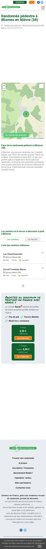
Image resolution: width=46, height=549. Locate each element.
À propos (20, 2)
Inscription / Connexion (23, 468)
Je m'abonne (23, 338)
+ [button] (4, 85)
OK (39, 546)
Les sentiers (13, 239)
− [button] (4, 88)
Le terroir (32, 239)
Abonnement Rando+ (23, 473)
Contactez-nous (23, 488)
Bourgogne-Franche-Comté (33, 25)
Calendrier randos (23, 478)
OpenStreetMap (32, 138)
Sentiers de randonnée (12, 25)
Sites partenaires (23, 483)
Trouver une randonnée (23, 458)
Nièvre (3, 28)
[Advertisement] (23, 56)
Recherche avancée (17, 135)
